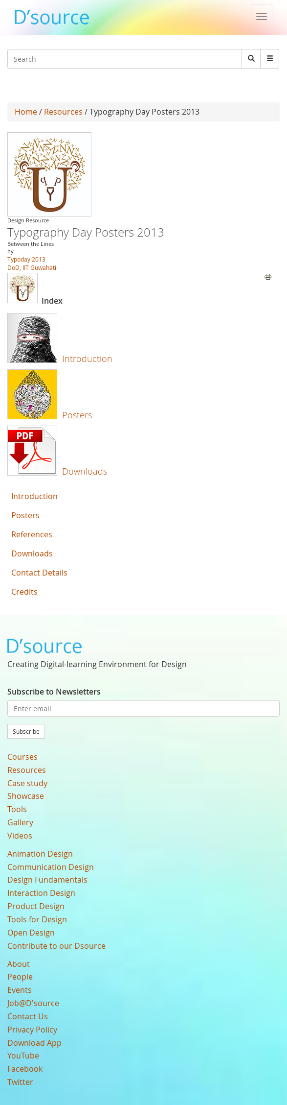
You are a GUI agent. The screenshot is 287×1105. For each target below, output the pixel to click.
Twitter (20, 1082)
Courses (22, 756)
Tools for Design (37, 919)
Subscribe (26, 731)
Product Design (36, 906)
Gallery (20, 822)
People (20, 976)
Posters (77, 415)
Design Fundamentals (47, 879)
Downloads (84, 471)
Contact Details (39, 572)
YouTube (23, 1055)
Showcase (25, 796)
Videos (19, 835)
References (31, 534)
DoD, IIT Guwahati (31, 267)
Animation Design (40, 853)
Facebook (25, 1068)
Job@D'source (33, 1003)
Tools (17, 809)
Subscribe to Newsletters (54, 691)
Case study (27, 783)
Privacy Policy (32, 1029)
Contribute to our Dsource (56, 945)
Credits (24, 591)
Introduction (87, 358)
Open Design (31, 932)
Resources (63, 111)
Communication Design (50, 867)
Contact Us (27, 1016)
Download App (34, 1042)
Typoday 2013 (26, 259)
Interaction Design (41, 893)
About (18, 964)
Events (19, 990)
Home (26, 111)
